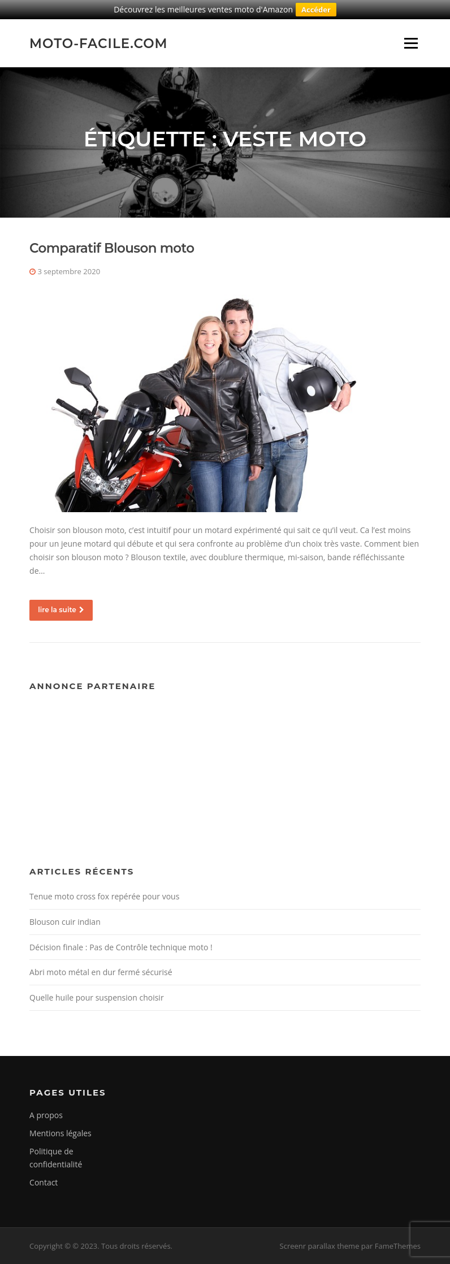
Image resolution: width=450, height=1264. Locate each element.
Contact (43, 1182)
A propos (46, 1115)
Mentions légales (60, 1133)
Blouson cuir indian (65, 921)
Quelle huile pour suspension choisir (96, 997)
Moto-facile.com (98, 43)
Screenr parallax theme (320, 1246)
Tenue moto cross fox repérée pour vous (104, 896)
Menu (411, 43)
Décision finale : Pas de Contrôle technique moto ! (121, 947)
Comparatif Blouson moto (111, 248)
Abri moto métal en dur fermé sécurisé (100, 972)
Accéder (316, 10)
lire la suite (61, 609)
